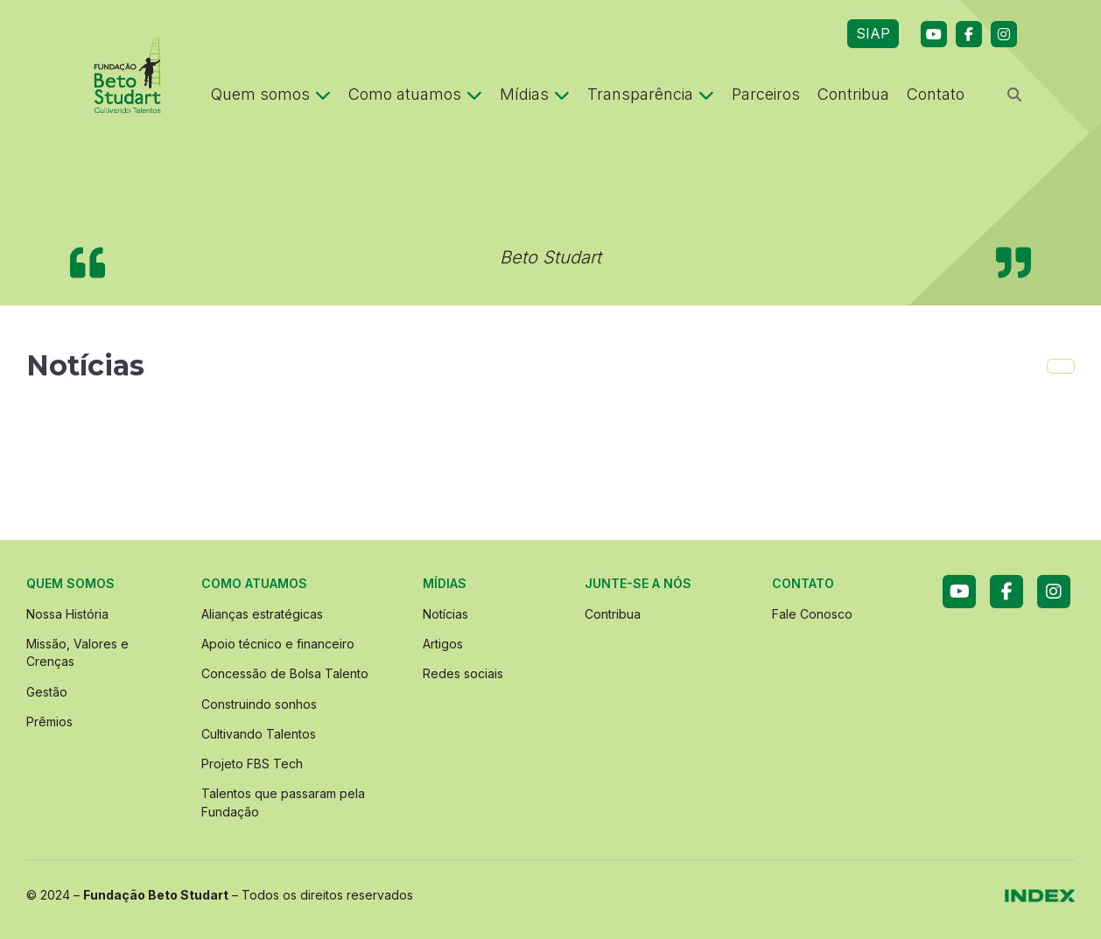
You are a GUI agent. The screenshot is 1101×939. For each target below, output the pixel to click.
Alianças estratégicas (262, 613)
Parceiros (766, 94)
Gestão (46, 691)
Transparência (650, 94)
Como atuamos (415, 94)
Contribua (853, 94)
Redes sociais (463, 673)
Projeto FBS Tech (252, 763)
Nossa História (67, 613)
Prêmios (49, 721)
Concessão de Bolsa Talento (284, 673)
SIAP (873, 33)
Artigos (443, 643)
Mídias (535, 94)
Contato (935, 94)
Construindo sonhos (259, 704)
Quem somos (271, 94)
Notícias (445, 613)
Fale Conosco (812, 613)
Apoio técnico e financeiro (277, 643)
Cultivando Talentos (258, 733)
